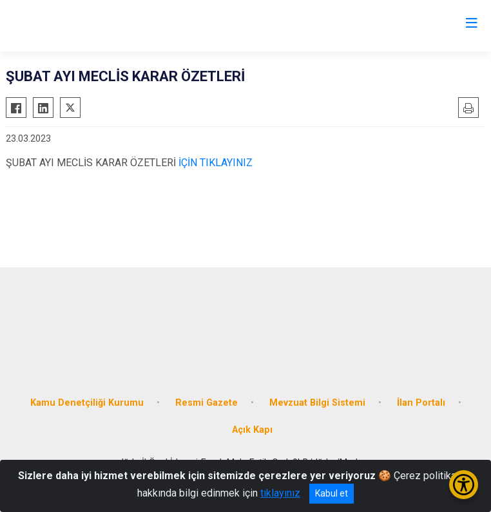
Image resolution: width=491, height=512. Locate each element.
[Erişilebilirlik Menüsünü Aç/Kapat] (463, 484)
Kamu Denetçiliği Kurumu (87, 402)
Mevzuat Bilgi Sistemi (317, 402)
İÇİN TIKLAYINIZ (214, 162)
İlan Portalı (421, 402)
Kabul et (331, 493)
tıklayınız (280, 493)
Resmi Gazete (206, 402)
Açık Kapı (252, 429)
